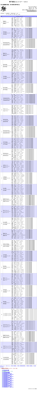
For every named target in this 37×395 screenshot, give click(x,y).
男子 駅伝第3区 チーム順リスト (8, 378)
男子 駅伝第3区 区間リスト (7, 377)
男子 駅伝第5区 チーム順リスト (8, 382)
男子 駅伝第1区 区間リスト (7, 373)
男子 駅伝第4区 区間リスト (7, 379)
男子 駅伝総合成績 (5, 370)
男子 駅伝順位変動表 (6, 372)
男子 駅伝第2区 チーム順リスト (8, 376)
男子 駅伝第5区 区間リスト (7, 381)
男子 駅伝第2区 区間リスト (7, 375)
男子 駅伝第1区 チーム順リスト (8, 374)
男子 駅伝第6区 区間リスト (7, 383)
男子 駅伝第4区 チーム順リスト (8, 380)
